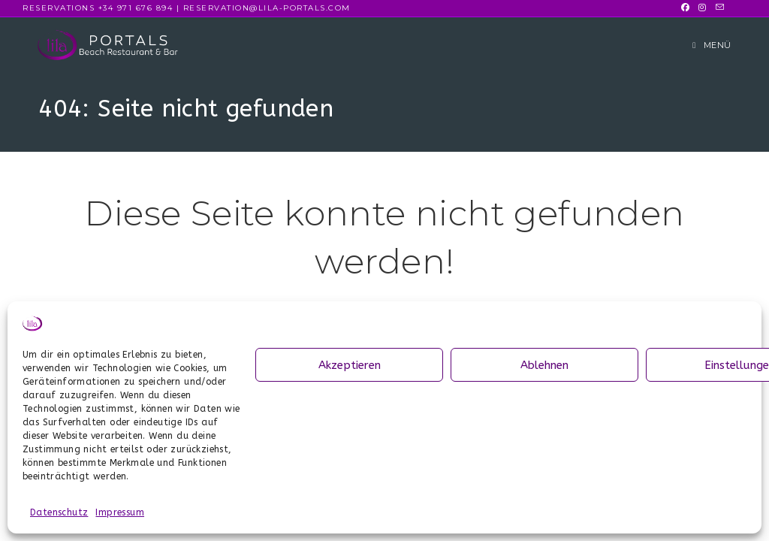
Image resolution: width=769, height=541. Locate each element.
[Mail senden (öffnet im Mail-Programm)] (717, 8)
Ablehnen (544, 365)
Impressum (119, 512)
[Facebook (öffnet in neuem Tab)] (685, 8)
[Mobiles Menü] (711, 45)
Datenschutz (59, 512)
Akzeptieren (349, 365)
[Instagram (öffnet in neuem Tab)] (702, 8)
